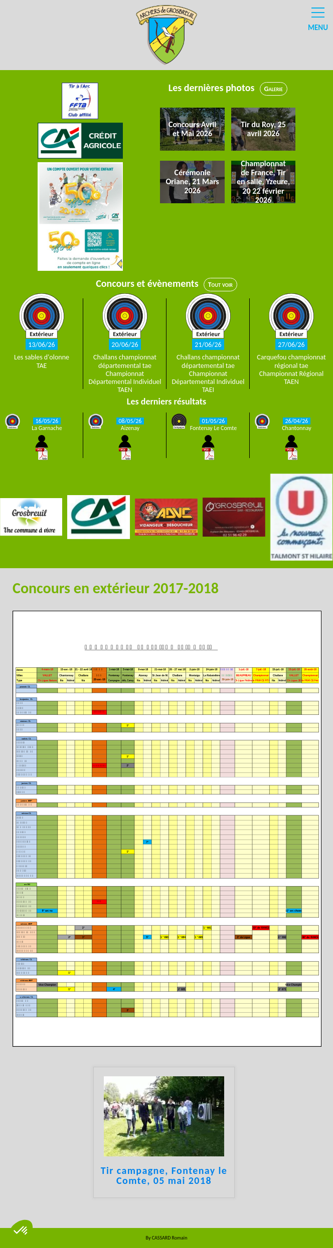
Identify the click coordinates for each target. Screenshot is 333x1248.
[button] (21, 1231)
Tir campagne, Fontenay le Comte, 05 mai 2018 (164, 1175)
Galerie (273, 89)
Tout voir (220, 284)
